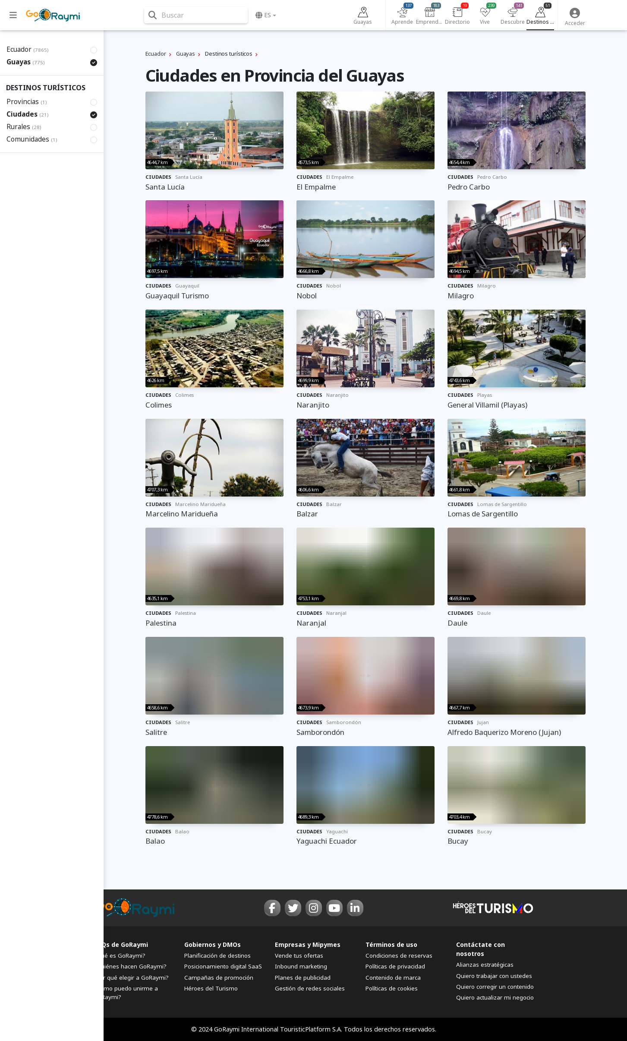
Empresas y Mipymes (307, 944)
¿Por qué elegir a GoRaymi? (131, 977)
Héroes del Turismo (211, 988)
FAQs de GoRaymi (121, 944)
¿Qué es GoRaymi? (119, 955)
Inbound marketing (301, 966)
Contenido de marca (393, 977)
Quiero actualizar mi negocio (495, 997)
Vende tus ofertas (299, 955)
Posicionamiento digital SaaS (223, 966)
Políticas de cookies (391, 988)
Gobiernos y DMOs (212, 944)
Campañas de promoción (218, 977)
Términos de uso (391, 944)
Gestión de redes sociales (310, 988)
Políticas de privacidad (395, 966)
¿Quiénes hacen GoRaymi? (130, 966)
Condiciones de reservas (398, 955)
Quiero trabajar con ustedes (494, 976)
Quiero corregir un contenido (495, 986)
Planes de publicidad (303, 977)
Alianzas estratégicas (485, 964)
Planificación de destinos (217, 955)
